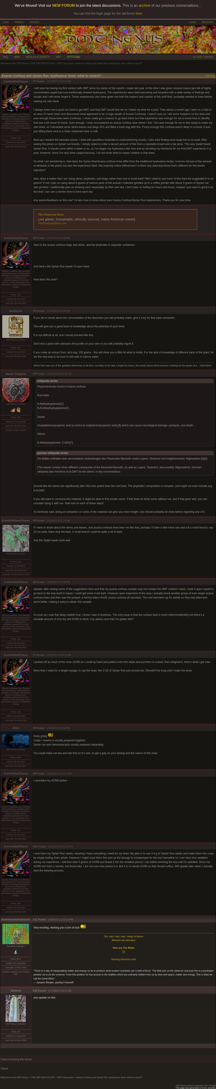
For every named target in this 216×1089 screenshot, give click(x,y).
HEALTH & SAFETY (38, 57)
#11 (35, 919)
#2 (34, 238)
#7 (34, 655)
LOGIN (192, 22)
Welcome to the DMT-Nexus (14, 63)
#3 (34, 310)
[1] (123, 951)
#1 (34, 81)
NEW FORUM (63, 5)
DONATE (34, 22)
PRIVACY (19, 22)
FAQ (5, 57)
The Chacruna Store (51, 214)
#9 (34, 773)
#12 (35, 990)
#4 (34, 373)
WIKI (17, 57)
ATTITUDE (73, 57)
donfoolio (16, 311)
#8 (34, 728)
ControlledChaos (16, 81)
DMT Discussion (65, 63)
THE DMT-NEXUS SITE (43, 63)
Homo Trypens (15, 374)
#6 (34, 582)
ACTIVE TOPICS (203, 57)
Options (210, 76)
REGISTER (207, 22)
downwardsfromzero (15, 919)
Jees (16, 728)
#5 (34, 520)
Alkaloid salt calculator (123, 940)
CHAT (6, 22)
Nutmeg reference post (123, 959)
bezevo (16, 990)
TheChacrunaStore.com (52, 223)
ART (58, 57)
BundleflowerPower (16, 520)
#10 (35, 846)
